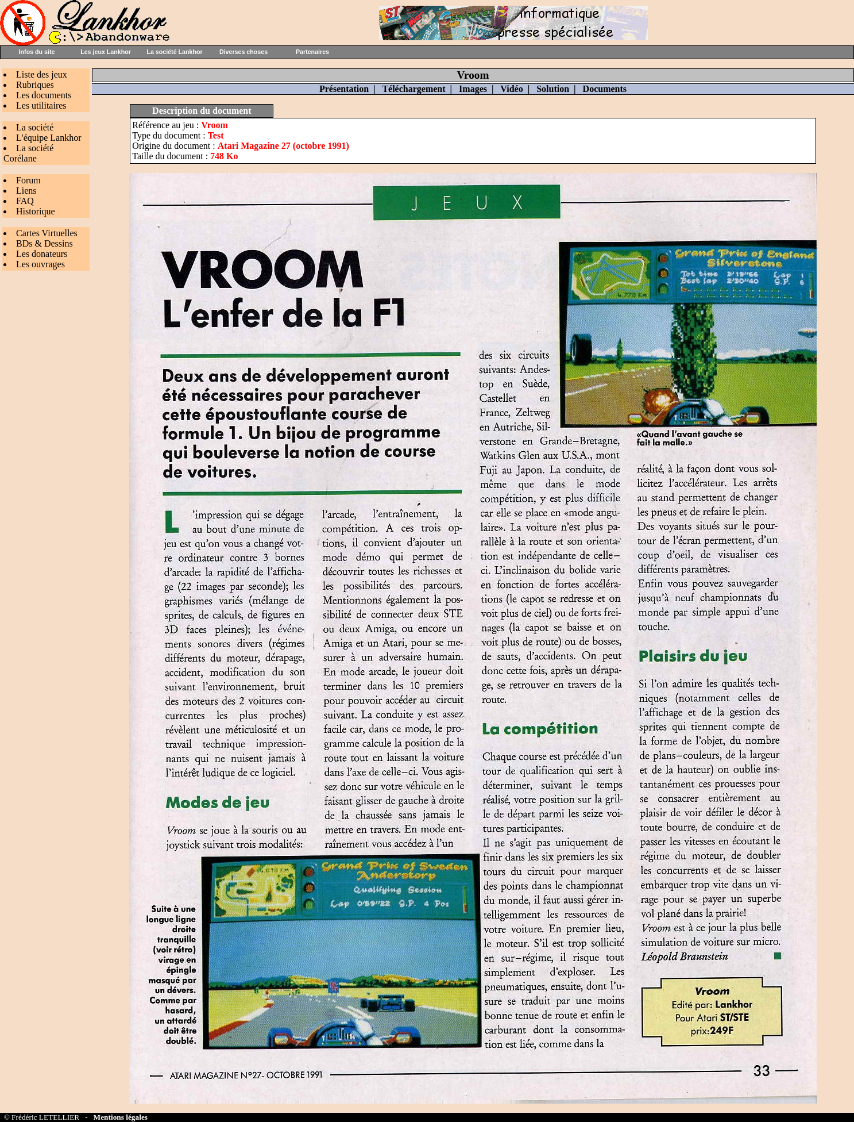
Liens (26, 190)
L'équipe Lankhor (49, 138)
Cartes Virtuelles (47, 233)
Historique (35, 211)
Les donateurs (41, 254)
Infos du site (37, 51)
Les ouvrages (40, 264)
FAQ (25, 201)
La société (34, 127)
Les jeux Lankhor (105, 51)
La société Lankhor (174, 51)
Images (473, 89)
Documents (605, 89)
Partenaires (312, 51)
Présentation (344, 89)
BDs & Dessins (44, 243)
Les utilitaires (41, 105)
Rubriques (35, 85)
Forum (28, 180)
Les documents (43, 95)
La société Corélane (28, 153)
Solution (552, 89)
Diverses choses (243, 51)
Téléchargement (413, 89)
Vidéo (511, 89)
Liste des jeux (41, 74)
